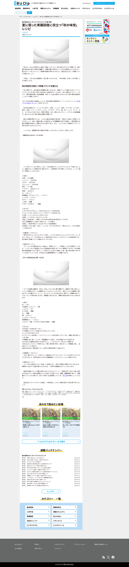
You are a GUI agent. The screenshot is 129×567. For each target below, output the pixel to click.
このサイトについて (60, 544)
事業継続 (30, 516)
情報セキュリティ (59, 512)
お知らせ (37, 544)
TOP (21, 16)
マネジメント (57, 521)
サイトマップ (58, 548)
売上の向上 (57, 516)
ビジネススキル (27, 16)
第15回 (65, 375)
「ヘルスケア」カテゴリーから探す (51, 441)
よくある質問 (18, 548)
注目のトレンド (32, 521)
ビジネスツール (58, 525)
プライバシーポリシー (80, 544)
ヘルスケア (35, 16)
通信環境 (30, 507)
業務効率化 (57, 507)
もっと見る (50, 491)
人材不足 (30, 512)
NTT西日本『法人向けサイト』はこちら (104, 3)
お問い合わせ (38, 548)
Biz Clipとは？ (87, 3)
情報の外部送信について (101, 544)
